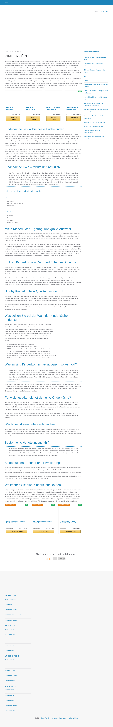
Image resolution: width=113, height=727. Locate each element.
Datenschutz (63, 718)
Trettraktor (10, 645)
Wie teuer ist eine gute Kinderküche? (95, 122)
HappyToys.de (45, 718)
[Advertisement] (56, 31)
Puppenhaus (10, 711)
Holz (85, 76)
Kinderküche (10, 680)
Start (7, 51)
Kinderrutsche (11, 620)
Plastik (86, 80)
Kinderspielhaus (12, 690)
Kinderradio (10, 650)
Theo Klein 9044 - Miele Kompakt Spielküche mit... (72, 108)
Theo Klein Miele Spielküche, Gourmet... (42, 522)
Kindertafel (10, 670)
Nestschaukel (11, 599)
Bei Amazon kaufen (14, 118)
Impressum (54, 718)
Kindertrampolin (12, 640)
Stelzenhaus (10, 634)
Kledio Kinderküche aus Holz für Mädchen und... (15, 522)
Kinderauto (9, 604)
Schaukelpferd (11, 665)
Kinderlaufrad (11, 609)
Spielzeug (104, 11)
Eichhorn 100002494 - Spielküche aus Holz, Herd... (53, 108)
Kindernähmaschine (13, 615)
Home (96, 11)
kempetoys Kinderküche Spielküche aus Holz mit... (33, 108)
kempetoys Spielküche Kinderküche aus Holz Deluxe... (11, 108)
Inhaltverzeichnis (73, 718)
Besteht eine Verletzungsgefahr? (94, 126)
